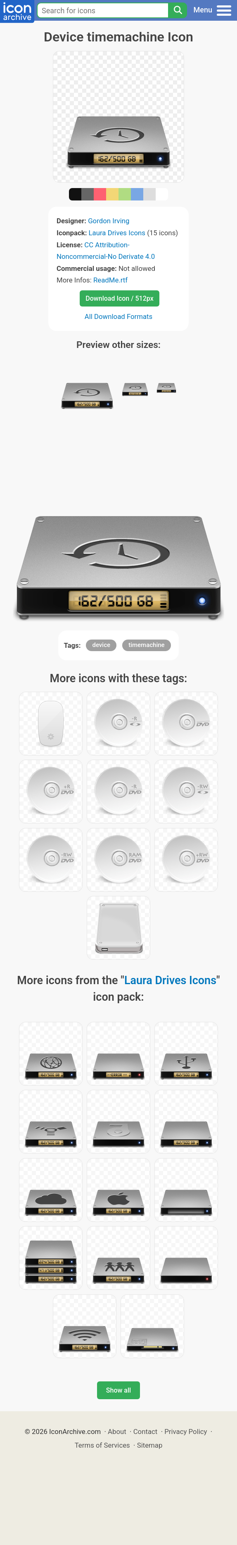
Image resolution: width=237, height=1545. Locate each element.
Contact (145, 1431)
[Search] (177, 10)
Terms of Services (102, 1445)
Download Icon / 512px (119, 298)
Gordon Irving (108, 221)
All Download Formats (119, 316)
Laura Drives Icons (117, 233)
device (101, 645)
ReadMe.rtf (110, 280)
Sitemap (150, 1445)
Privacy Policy (185, 1431)
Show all (118, 1390)
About (117, 1431)
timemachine (146, 645)
